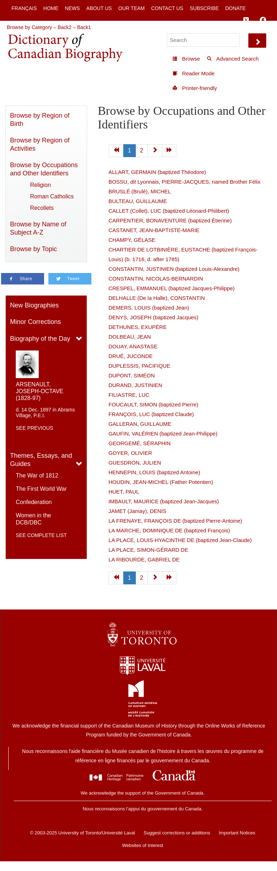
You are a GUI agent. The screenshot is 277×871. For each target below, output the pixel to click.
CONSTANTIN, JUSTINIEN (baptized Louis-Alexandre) (174, 269)
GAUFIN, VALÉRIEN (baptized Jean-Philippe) (163, 433)
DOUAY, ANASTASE (133, 346)
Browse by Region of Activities (40, 144)
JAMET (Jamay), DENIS (137, 511)
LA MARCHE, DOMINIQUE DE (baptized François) (169, 530)
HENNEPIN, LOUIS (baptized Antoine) (154, 472)
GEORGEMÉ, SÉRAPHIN (140, 443)
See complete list (41, 535)
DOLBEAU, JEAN (130, 337)
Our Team (131, 8)
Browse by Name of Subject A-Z (38, 228)
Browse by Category (29, 27)
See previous (34, 428)
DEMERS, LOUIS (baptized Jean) (149, 308)
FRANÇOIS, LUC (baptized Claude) (151, 414)
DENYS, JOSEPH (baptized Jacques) (154, 317)
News (72, 8)
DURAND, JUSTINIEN (135, 385)
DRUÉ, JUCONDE (131, 356)
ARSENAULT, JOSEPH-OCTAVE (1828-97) (39, 391)
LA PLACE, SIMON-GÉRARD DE (148, 550)
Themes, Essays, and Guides (41, 459)
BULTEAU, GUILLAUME (138, 201)
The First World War (41, 489)
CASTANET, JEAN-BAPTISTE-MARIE (154, 230)
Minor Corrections (35, 321)
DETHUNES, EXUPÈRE (138, 327)
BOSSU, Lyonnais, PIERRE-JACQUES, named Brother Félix (185, 182)
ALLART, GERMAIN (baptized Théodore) (157, 172)
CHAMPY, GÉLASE (132, 240)
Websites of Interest (142, 845)
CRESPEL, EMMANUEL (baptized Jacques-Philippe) (172, 288)
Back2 (65, 27)
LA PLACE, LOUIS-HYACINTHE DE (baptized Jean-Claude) (180, 540)
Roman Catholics (52, 196)
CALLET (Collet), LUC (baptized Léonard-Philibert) (169, 211)
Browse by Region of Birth (40, 119)
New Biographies (34, 305)
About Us (99, 8)
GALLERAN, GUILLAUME (140, 424)
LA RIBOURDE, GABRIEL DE (144, 559)
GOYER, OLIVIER (130, 453)
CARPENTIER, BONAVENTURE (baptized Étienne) (170, 220)
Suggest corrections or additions (177, 832)
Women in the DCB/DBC (33, 519)
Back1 (84, 27)
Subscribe (204, 8)
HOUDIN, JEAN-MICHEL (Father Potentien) (161, 482)
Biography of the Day (40, 338)
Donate (235, 8)
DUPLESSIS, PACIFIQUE (139, 366)
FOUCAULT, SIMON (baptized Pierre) (154, 404)
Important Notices (237, 832)
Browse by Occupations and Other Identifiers (44, 169)
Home (50, 8)
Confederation (34, 502)
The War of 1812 (37, 475)
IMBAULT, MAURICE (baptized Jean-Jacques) (164, 501)
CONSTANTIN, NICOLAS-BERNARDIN (156, 279)
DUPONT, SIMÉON (132, 375)
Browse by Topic (33, 249)
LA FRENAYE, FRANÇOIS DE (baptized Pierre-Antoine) (175, 521)
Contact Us (167, 8)
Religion (40, 185)
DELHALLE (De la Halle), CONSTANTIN (157, 298)
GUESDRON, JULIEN (135, 463)
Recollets (42, 208)
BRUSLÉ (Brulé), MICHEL (140, 191)
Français (24, 8)
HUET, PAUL (124, 492)
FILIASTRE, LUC (129, 395)
